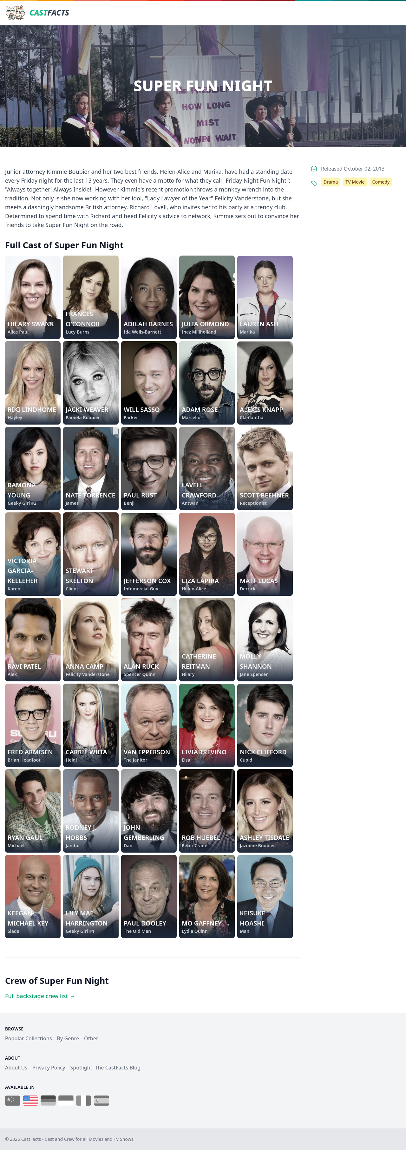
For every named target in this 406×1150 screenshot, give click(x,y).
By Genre (68, 1038)
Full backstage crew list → (40, 996)
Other (91, 1038)
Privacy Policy (48, 1067)
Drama (331, 182)
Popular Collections (28, 1038)
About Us (16, 1067)
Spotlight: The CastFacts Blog (105, 1067)
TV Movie (354, 182)
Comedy (381, 182)
